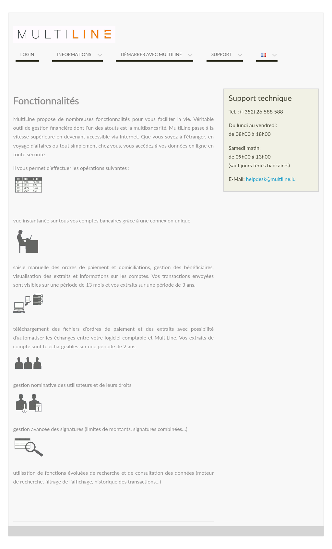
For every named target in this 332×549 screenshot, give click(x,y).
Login (27, 54)
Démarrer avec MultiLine (151, 54)
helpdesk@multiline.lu (271, 179)
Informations (74, 54)
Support (221, 54)
